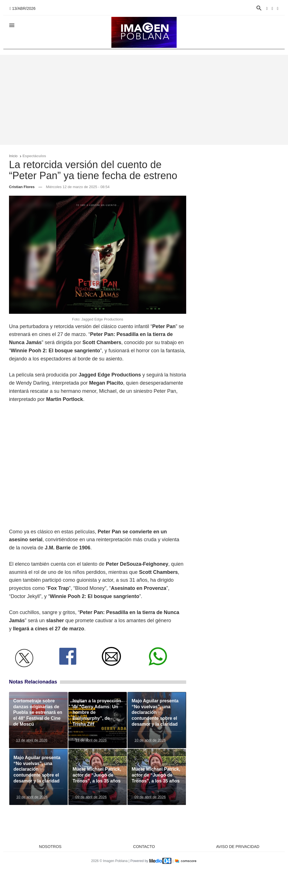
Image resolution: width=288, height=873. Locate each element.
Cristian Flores (22, 187)
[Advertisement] (144, 99)
